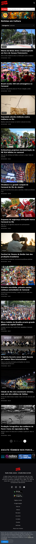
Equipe (18, 522)
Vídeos (18, 509)
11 (21, 441)
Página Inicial (18, 500)
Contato (18, 519)
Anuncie (18, 516)
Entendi (5, 541)
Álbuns (18, 506)
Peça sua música (18, 528)
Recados (18, 513)
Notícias (18, 525)
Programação (18, 503)
